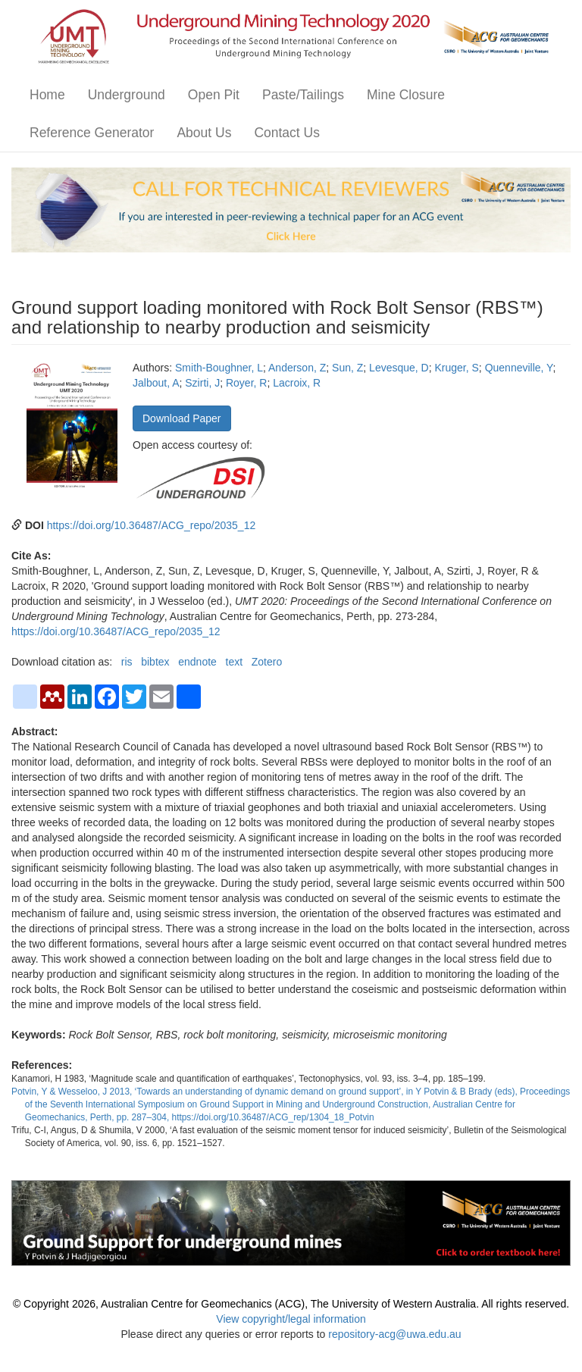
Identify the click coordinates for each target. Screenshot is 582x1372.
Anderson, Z (297, 368)
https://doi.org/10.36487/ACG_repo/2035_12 (151, 525)
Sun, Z (347, 368)
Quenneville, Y (519, 368)
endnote (197, 662)
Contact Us (287, 132)
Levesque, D (399, 368)
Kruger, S (456, 368)
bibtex (155, 662)
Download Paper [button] (181, 418)
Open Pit (213, 94)
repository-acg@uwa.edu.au (394, 1334)
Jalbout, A (156, 383)
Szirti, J (202, 383)
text (234, 662)
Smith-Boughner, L (219, 368)
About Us (204, 132)
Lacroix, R (297, 383)
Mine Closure (406, 94)
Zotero (267, 662)
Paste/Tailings (303, 94)
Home (47, 94)
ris (127, 662)
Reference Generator (92, 132)
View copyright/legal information (290, 1319)
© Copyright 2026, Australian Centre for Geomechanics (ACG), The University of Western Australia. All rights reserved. (291, 1304)
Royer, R (246, 383)
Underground (126, 94)
